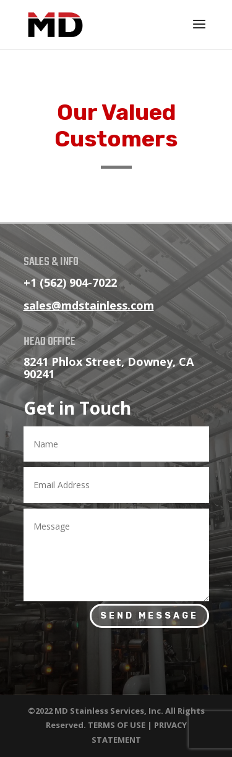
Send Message (149, 616)
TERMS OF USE (116, 724)
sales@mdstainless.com (89, 305)
